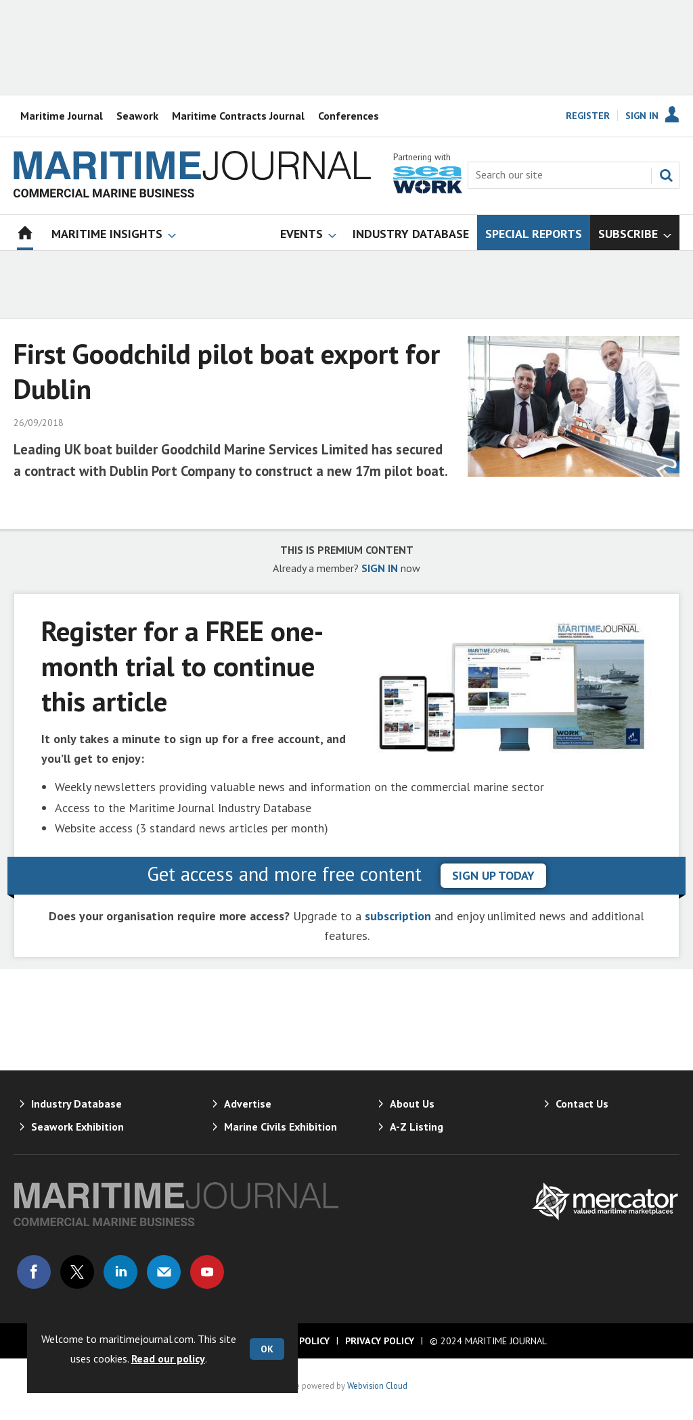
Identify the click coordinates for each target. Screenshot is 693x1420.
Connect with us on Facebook (33, 1271)
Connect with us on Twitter (77, 1271)
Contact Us (582, 1103)
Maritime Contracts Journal (238, 115)
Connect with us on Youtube (207, 1271)
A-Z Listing (416, 1126)
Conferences (348, 115)
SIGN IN (379, 568)
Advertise (247, 1103)
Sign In (641, 115)
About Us (412, 1103)
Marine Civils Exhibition (280, 1126)
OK (267, 1349)
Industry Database (76, 1103)
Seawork (137, 115)
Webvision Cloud (377, 1385)
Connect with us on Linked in (120, 1271)
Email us (163, 1271)
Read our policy (168, 1358)
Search (666, 175)
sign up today (493, 875)
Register (588, 115)
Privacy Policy (379, 1341)
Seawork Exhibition (77, 1126)
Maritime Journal (61, 115)
